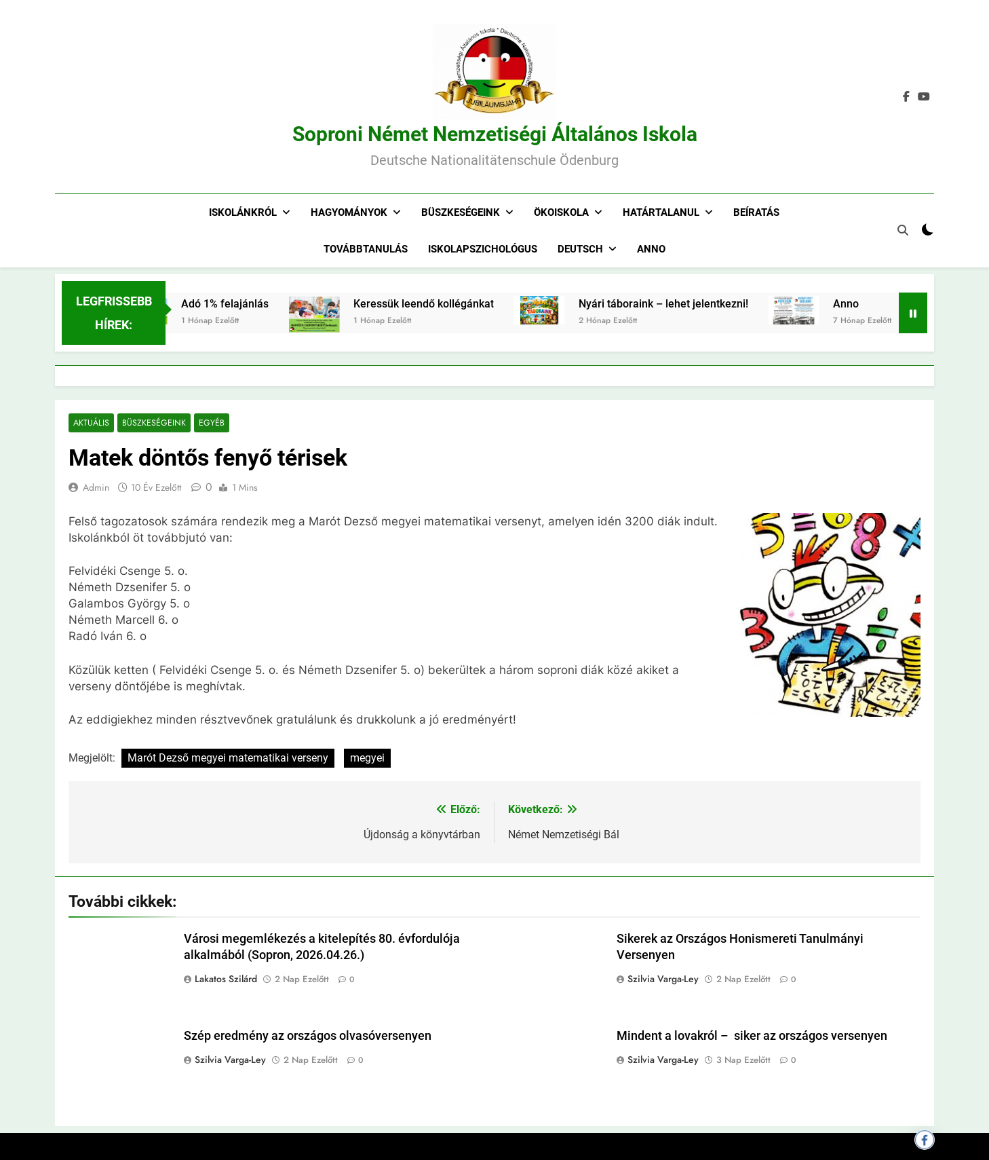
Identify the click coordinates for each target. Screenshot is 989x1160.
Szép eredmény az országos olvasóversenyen (307, 1036)
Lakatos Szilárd (226, 979)
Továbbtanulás (366, 249)
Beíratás (756, 212)
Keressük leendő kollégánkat (443, 303)
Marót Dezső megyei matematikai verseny (228, 757)
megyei (367, 757)
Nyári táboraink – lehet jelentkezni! (683, 303)
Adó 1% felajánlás (244, 303)
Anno (651, 249)
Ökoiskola (561, 212)
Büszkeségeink (460, 212)
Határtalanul (661, 212)
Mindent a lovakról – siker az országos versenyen (752, 1036)
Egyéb (207, 423)
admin (96, 488)
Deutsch (580, 249)
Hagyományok (349, 212)
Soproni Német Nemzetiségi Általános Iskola (494, 134)
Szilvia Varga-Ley (663, 979)
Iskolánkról (243, 212)
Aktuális (90, 423)
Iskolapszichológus (482, 249)
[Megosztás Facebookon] (924, 1139)
